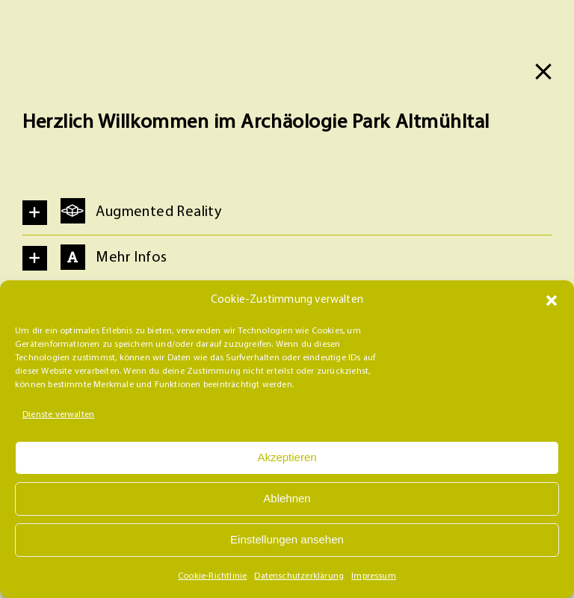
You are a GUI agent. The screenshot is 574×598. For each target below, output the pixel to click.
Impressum (373, 576)
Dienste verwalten (58, 414)
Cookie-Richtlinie (212, 576)
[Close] (543, 72)
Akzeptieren (286, 457)
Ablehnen (286, 498)
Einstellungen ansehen (287, 539)
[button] (551, 300)
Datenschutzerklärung (299, 576)
